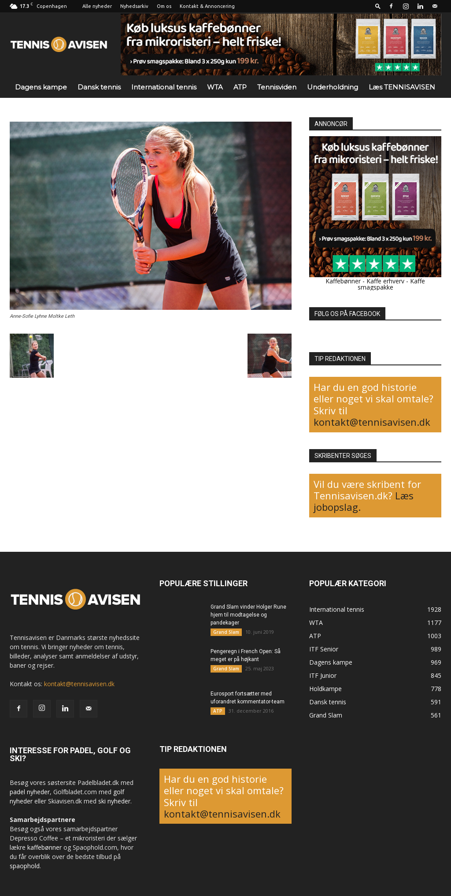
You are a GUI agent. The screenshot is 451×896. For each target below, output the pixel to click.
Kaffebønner (343, 281)
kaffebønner (44, 847)
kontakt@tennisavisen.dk (372, 421)
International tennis (163, 87)
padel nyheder (30, 792)
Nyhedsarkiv (134, 6)
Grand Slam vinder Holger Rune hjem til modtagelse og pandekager (248, 615)
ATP (240, 87)
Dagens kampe (41, 87)
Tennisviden (276, 87)
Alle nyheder (97, 6)
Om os (164, 6)
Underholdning (332, 87)
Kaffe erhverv (385, 281)
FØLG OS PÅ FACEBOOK (347, 313)
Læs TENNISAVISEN (402, 87)
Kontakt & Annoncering (207, 6)
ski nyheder (114, 801)
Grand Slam (226, 632)
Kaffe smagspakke (391, 284)
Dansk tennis (99, 87)
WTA (215, 87)
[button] (377, 6)
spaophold (25, 866)
